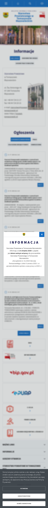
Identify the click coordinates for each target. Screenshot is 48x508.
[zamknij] (41, 234)
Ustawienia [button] (24, 489)
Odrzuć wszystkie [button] (24, 496)
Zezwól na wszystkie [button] (24, 504)
